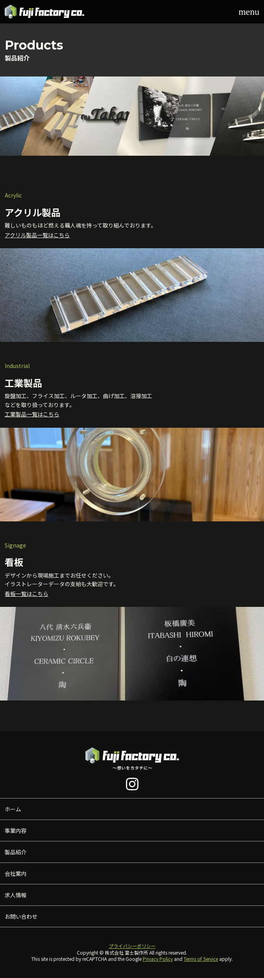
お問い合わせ (21, 916)
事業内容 (16, 830)
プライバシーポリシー (132, 945)
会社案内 (16, 873)
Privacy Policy (158, 958)
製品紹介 (16, 852)
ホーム (13, 809)
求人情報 (16, 895)
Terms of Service (201, 958)
